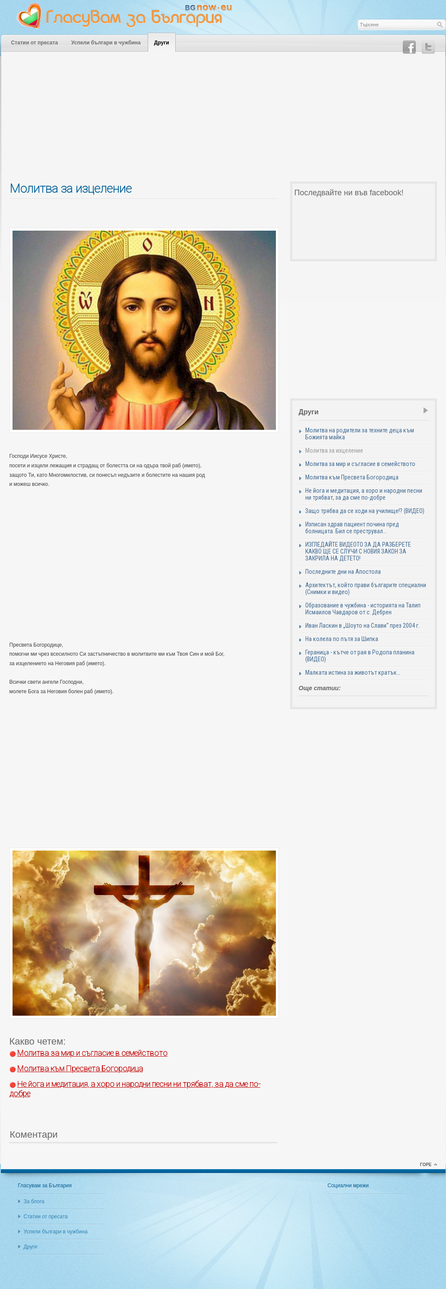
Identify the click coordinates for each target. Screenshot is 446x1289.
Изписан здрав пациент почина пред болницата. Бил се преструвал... (352, 528)
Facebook (409, 47)
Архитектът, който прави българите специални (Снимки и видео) (365, 588)
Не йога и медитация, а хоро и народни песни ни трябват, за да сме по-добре (363, 494)
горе (426, 1164)
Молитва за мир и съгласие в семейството (360, 463)
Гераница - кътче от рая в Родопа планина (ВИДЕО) (359, 656)
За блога (34, 1201)
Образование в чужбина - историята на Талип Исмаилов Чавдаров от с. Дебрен (363, 609)
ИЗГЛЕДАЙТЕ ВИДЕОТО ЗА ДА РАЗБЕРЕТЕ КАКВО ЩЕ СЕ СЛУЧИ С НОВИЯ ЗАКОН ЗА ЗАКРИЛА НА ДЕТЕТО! (358, 551)
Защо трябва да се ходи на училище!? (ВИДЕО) (364, 510)
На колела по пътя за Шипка (341, 638)
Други (161, 43)
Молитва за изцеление (334, 450)
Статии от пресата (34, 43)
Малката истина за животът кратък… (352, 672)
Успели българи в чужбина (106, 43)
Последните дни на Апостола (343, 571)
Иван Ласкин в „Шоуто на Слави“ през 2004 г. (362, 625)
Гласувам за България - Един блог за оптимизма (130, 16)
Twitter (428, 47)
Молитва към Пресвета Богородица (352, 477)
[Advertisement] (223, 121)
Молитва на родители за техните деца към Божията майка (359, 434)
